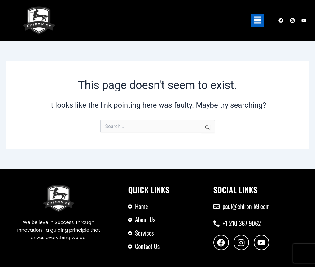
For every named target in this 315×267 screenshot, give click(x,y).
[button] (257, 20)
